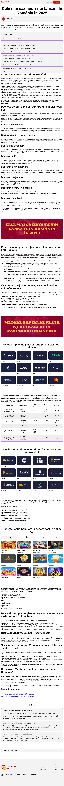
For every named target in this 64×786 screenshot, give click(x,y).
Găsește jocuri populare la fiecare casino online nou (16, 58)
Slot (56, 537)
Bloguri (56, 764)
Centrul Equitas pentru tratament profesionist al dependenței (18, 696)
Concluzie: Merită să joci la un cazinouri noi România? (17, 68)
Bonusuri (42, 764)
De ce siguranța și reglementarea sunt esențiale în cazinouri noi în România (22, 61)
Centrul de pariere (59, 769)
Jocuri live (24, 537)
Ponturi (56, 767)
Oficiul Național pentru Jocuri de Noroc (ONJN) (14, 693)
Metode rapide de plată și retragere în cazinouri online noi (18, 51)
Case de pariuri (43, 769)
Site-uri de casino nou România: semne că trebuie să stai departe (20, 65)
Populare (8, 537)
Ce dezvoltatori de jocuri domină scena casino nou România (18, 55)
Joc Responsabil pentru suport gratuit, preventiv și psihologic (18, 694)
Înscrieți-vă (56, 2)
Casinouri (42, 767)
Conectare (49, 2)
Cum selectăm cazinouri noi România (13, 38)
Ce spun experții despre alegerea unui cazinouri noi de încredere (20, 48)
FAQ (4, 71)
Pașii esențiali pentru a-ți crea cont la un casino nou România (19, 45)
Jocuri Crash (40, 537)
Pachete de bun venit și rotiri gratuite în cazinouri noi (16, 42)
